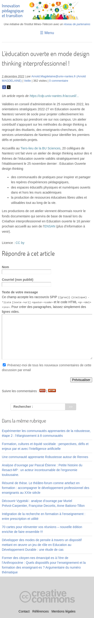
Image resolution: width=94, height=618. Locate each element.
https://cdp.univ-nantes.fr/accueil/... (54, 96)
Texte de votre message (20, 292)
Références (40, 611)
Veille (27, 80)
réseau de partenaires (77, 24)
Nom (5, 267)
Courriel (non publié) (17, 279)
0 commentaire (58, 80)
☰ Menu (47, 33)
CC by (20, 243)
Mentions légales (64, 611)
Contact (23, 611)
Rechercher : (23, 406)
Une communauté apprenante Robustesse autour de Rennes (45, 457)
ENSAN (49, 226)
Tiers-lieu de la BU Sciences (40, 148)
